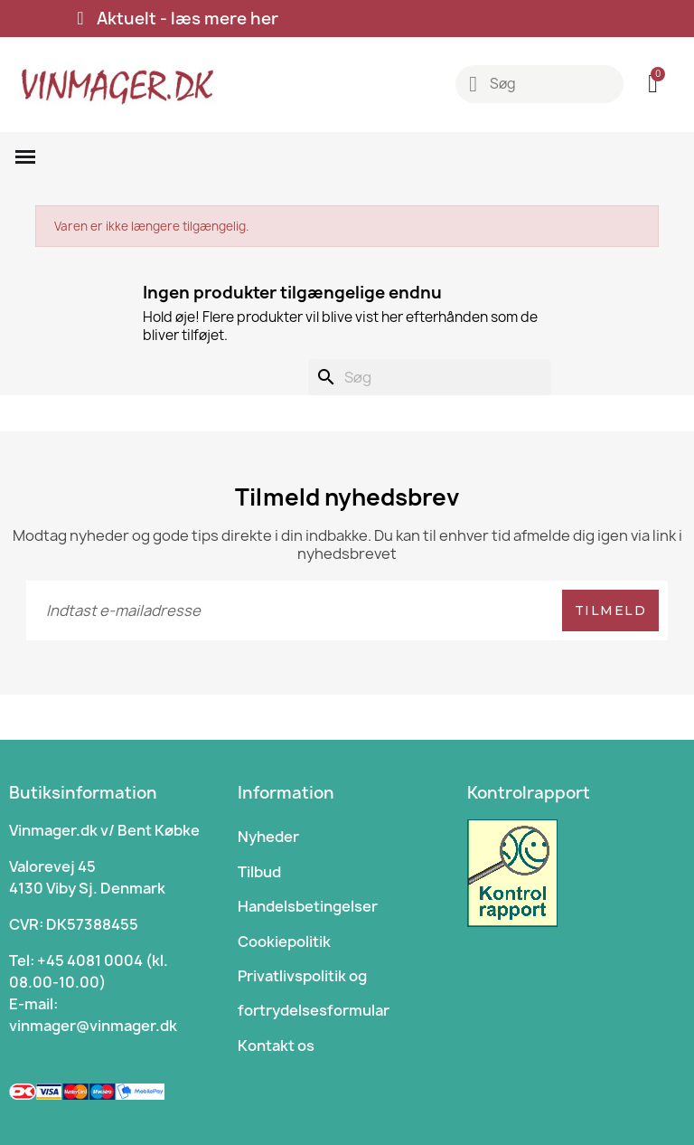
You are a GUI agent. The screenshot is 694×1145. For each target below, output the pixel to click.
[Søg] (429, 377)
